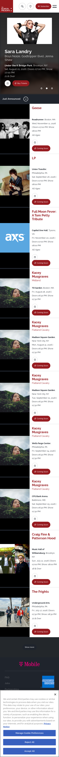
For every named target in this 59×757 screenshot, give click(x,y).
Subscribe (45, 6)
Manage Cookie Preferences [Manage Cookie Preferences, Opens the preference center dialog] (29, 733)
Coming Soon (42, 148)
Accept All (29, 751)
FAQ (7, 677)
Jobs (7, 683)
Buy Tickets (20, 83)
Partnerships (12, 689)
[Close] (55, 694)
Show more (29, 647)
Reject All (29, 742)
